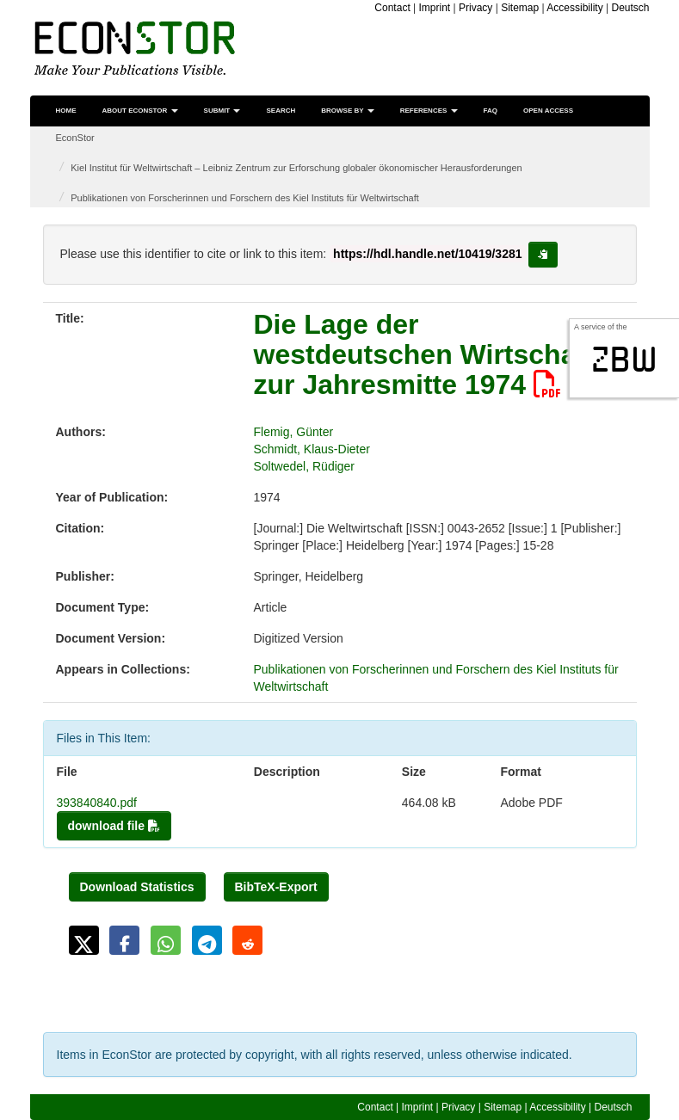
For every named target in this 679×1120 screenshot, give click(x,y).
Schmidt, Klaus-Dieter (312, 449)
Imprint (435, 8)
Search (280, 110)
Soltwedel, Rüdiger (304, 466)
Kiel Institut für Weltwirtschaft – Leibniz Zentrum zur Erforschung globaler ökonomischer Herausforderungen (296, 168)
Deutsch (630, 8)
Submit (222, 110)
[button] (84, 940)
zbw (624, 359)
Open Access (548, 110)
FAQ (490, 110)
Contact (392, 8)
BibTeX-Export (276, 887)
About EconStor (140, 110)
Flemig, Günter (294, 432)
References (429, 110)
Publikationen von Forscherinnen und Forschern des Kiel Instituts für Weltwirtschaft (245, 198)
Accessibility (574, 8)
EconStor (75, 137)
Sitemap (520, 8)
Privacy (475, 8)
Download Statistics (137, 887)
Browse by (347, 110)
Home (66, 110)
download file (114, 826)
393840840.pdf (97, 802)
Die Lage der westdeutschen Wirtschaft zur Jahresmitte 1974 (424, 354)
